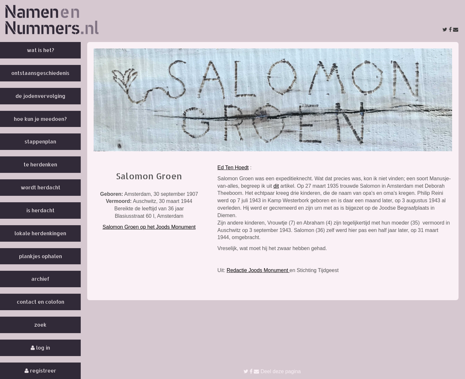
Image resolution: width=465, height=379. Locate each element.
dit (276, 186)
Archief (40, 278)
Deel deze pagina (272, 371)
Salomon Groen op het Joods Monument (149, 227)
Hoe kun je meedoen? (40, 118)
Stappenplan (40, 141)
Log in (40, 347)
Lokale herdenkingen (40, 233)
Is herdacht (40, 210)
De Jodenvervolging (41, 95)
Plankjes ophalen (40, 256)
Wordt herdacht (40, 187)
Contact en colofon (40, 301)
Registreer (40, 370)
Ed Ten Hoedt (233, 167)
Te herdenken (40, 164)
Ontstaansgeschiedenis (40, 72)
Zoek (40, 324)
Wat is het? (40, 50)
